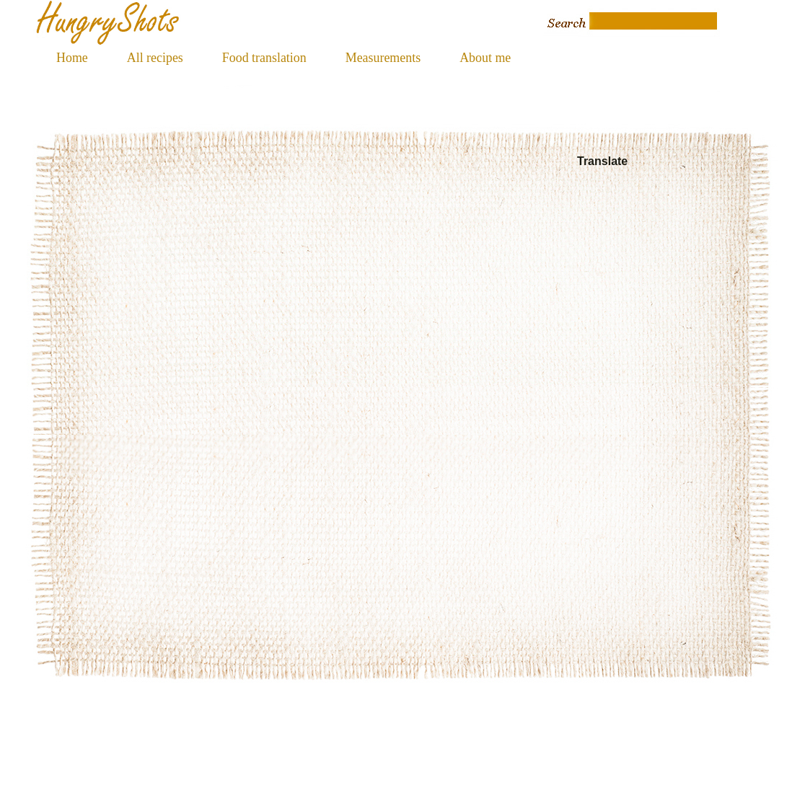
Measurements (383, 57)
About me (485, 57)
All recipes (155, 57)
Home (72, 57)
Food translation (264, 57)
